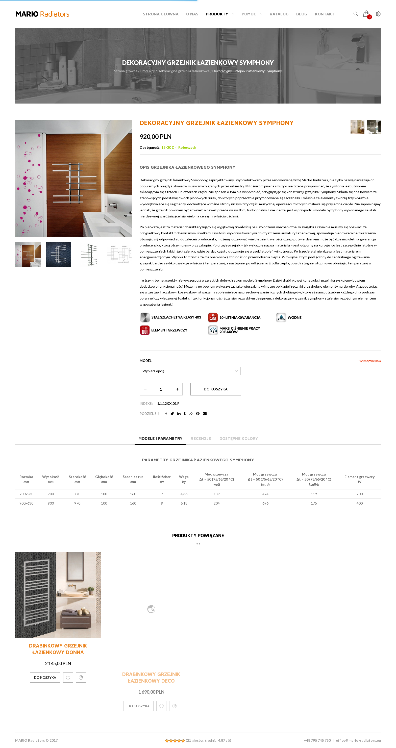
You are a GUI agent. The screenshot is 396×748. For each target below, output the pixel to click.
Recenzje (201, 438)
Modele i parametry (160, 438)
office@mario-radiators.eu (358, 740)
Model (146, 361)
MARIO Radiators (30, 740)
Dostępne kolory (238, 438)
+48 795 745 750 (317, 740)
